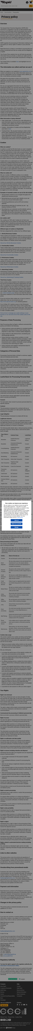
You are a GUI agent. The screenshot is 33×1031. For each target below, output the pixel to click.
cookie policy (20, 517)
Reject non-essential (16, 523)
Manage (16, 527)
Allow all (16, 520)
